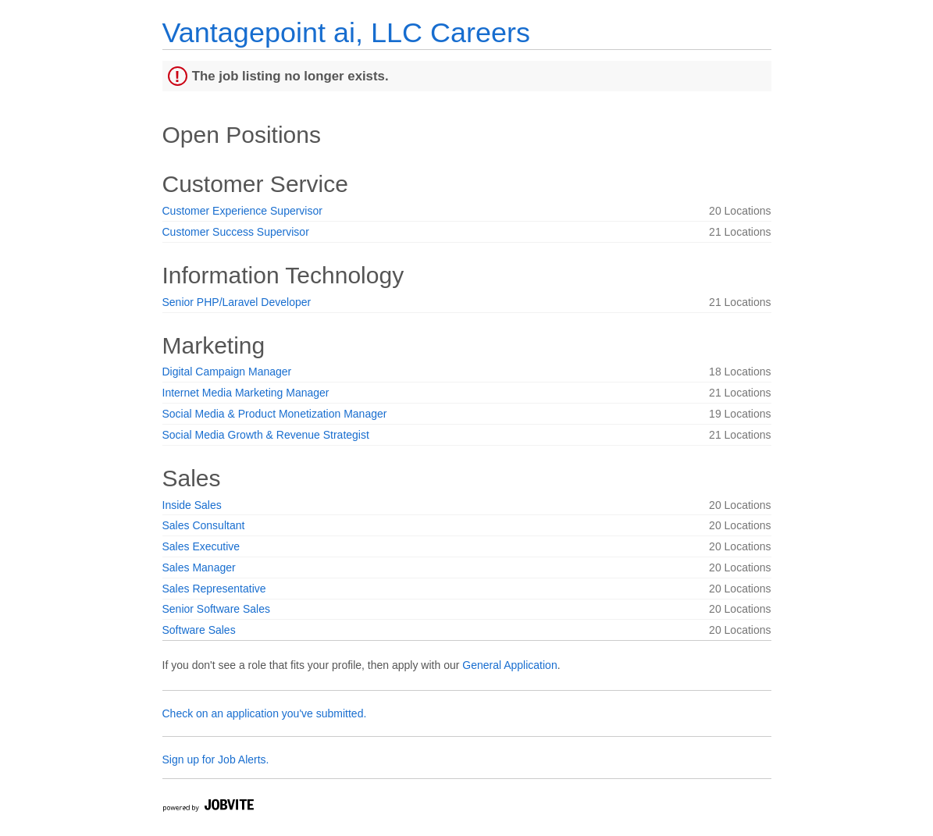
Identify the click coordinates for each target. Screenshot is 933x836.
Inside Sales (192, 505)
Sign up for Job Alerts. (215, 759)
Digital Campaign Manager (227, 371)
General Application (509, 665)
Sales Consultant (203, 525)
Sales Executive (201, 546)
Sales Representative (214, 588)
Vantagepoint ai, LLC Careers (346, 32)
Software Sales (199, 630)
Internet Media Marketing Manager (245, 392)
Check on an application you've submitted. (264, 713)
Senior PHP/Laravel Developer (237, 302)
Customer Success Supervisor (235, 232)
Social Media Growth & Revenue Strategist (265, 435)
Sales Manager (199, 567)
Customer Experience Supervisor (242, 211)
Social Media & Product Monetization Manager (274, 413)
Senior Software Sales (216, 609)
